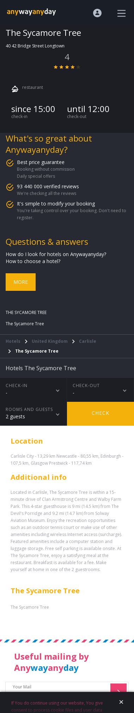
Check (100, 413)
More (20, 282)
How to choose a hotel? (33, 261)
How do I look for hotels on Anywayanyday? (56, 254)
